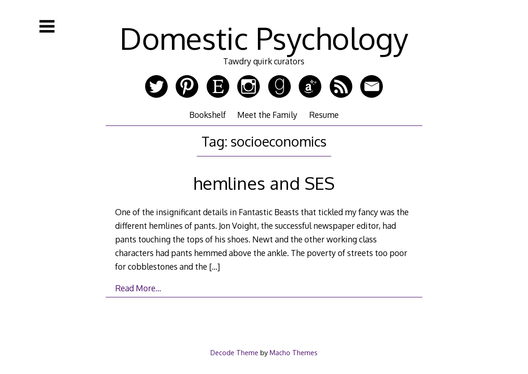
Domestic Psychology (264, 38)
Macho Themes (294, 352)
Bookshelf (207, 114)
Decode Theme (234, 352)
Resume (324, 114)
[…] (214, 266)
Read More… (138, 288)
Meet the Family (267, 114)
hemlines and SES (263, 183)
